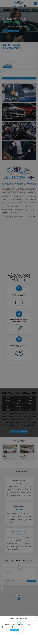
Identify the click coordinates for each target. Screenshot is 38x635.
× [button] (36, 617)
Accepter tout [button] (14, 630)
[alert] (19, 317)
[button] (19, 633)
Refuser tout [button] (24, 630)
